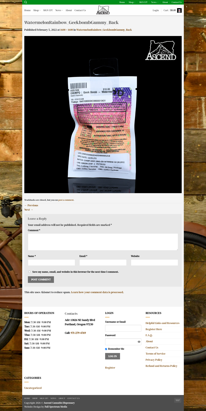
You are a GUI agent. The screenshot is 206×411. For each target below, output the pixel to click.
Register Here (154, 329)
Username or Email (115, 322)
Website (135, 256)
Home (122, 2)
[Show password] (139, 342)
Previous (31, 205)
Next (28, 209)
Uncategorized (33, 388)
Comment (34, 230)
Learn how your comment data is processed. (97, 292)
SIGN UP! (143, 2)
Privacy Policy (154, 360)
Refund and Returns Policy (161, 366)
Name (32, 256)
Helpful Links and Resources (162, 323)
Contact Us (177, 2)
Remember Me (116, 349)
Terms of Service (156, 353)
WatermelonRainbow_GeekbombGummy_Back (104, 30)
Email (83, 256)
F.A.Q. (149, 335)
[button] (156, 10)
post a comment (66, 199)
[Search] (25, 2)
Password (110, 335)
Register (110, 367)
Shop (132, 2)
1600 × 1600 (66, 30)
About (165, 2)
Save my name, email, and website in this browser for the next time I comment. (75, 272)
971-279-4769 (78, 333)
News (154, 2)
